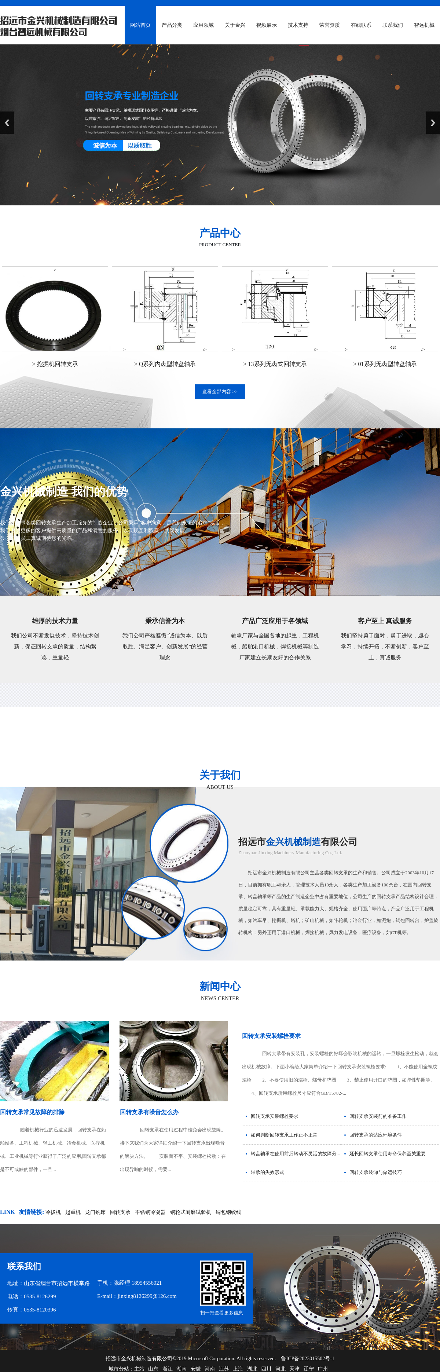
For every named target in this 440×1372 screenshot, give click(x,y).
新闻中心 (220, 986)
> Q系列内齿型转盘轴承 (165, 364)
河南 (210, 1369)
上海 (238, 1369)
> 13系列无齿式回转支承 (275, 364)
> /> (165, 349)
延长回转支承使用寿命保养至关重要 (387, 1153)
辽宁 (309, 1369)
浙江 (167, 1369)
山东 (153, 1369)
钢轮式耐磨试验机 (190, 1212)
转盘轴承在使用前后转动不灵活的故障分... (295, 1153)
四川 (266, 1369)
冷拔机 (53, 1212)
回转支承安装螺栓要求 (271, 1036)
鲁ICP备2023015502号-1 (307, 1358)
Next (433, 122)
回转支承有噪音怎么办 (149, 1112)
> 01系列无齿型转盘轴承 (385, 364)
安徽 (196, 1369)
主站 (139, 1369)
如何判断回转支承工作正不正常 (284, 1135)
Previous (7, 122)
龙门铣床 (95, 1212)
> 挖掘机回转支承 (55, 364)
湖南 (181, 1369)
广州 (323, 1369)
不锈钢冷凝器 (150, 1212)
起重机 (73, 1212)
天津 (294, 1369)
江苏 (224, 1369)
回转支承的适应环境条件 (375, 1135)
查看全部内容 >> (220, 391)
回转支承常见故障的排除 (32, 1112)
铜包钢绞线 (228, 1212)
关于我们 (220, 775)
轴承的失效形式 (267, 1172)
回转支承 (120, 1212)
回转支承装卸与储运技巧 (375, 1172)
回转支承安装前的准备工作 (378, 1116)
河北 (280, 1369)
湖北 (252, 1369)
